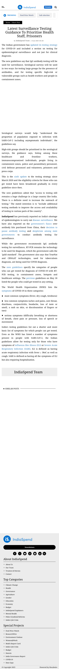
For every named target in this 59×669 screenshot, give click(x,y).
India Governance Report (15, 656)
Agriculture (10, 594)
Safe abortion (44, 15)
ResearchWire (11, 634)
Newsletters (29, 547)
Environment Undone (14, 637)
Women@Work (11, 640)
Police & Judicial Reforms (15, 617)
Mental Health (11, 614)
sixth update (20, 176)
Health (8, 588)
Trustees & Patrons (13, 571)
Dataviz (8, 653)
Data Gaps (9, 663)
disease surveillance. (43, 220)
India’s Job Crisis (12, 620)
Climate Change (12, 585)
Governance (10, 591)
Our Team (9, 568)
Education (9, 601)
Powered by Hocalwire (48, 667)
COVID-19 (9, 659)
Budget (8, 607)
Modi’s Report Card (13, 643)
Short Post (16, 22)
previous (30, 278)
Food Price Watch (27, 15)
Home (8, 22)
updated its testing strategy (43, 44)
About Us (9, 564)
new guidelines (15, 267)
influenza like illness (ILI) (28, 345)
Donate (48, 7)
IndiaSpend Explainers (14, 610)
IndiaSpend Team (28, 372)
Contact (9, 574)
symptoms (7, 290)
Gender (9, 598)
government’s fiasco (41, 223)
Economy (9, 604)
